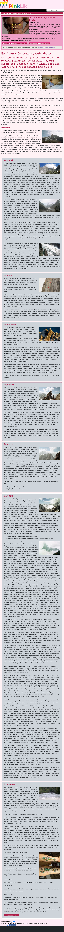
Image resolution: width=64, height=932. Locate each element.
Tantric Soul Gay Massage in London (39, 43)
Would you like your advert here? (46, 47)
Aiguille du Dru (5, 127)
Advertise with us (10, 923)
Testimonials (32, 923)
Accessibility (18, 923)
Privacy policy (25, 923)
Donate (37, 923)
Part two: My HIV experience (12, 915)
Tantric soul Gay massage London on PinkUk (14, 43)
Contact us (3, 923)
